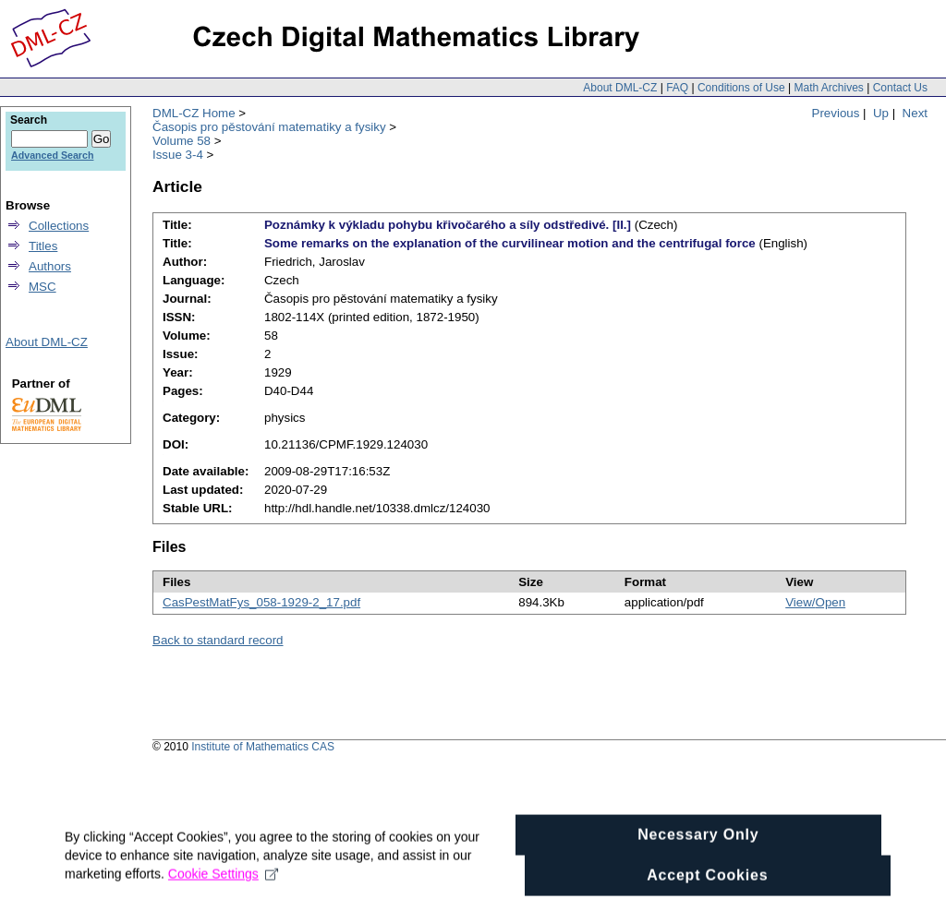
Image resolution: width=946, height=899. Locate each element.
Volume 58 (181, 141)
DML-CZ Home (194, 113)
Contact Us (900, 87)
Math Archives (828, 87)
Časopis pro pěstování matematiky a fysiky (269, 127)
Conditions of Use (741, 87)
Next (915, 113)
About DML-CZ (620, 87)
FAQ (677, 87)
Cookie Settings (223, 884)
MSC (42, 287)
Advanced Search (52, 155)
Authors (50, 266)
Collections (59, 226)
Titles (43, 246)
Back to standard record (218, 640)
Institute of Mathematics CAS (262, 746)
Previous (836, 113)
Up (881, 113)
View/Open (815, 602)
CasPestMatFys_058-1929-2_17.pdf (261, 602)
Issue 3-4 (177, 155)
